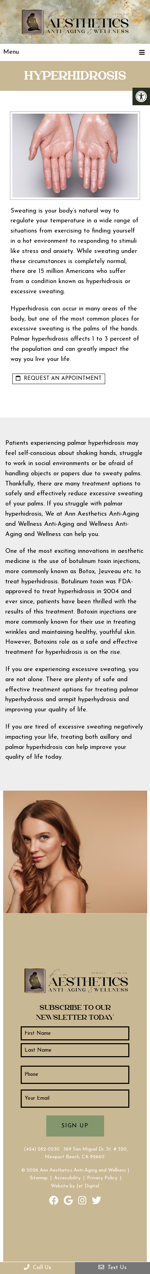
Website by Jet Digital (75, 1186)
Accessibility (67, 1178)
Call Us (37, 1267)
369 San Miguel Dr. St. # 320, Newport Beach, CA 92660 (86, 1153)
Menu (11, 52)
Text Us (112, 1267)
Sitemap (39, 1178)
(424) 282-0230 (42, 1149)
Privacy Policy (102, 1178)
